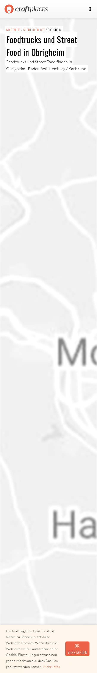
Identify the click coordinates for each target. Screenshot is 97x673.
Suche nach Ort (34, 29)
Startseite (13, 29)
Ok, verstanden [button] (77, 649)
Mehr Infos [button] (51, 667)
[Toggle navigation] (89, 9)
